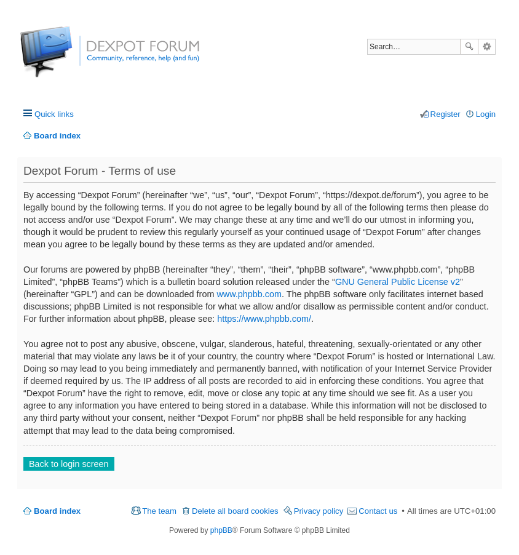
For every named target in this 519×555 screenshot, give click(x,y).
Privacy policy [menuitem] (319, 511)
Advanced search (486, 46)
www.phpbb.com (249, 294)
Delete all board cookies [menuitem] (235, 511)
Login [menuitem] (486, 114)
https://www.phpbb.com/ (264, 319)
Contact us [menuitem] (378, 511)
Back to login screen (69, 464)
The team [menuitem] (159, 511)
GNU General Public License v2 (397, 282)
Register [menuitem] (445, 114)
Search (469, 46)
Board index (57, 511)
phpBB (221, 530)
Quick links (54, 114)
